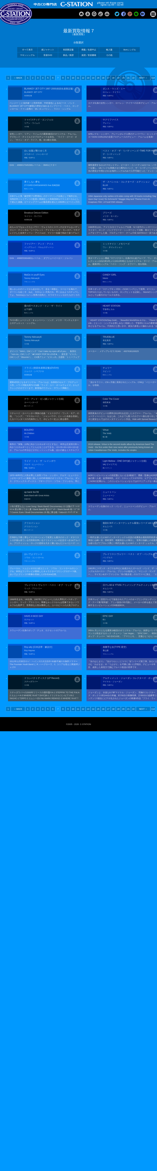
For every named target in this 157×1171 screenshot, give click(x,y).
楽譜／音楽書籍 (88, 55)
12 (83, 78)
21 (128, 78)
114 (153, 78)
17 (108, 78)
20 (123, 78)
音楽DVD (47, 55)
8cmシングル (129, 49)
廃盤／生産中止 (88, 49)
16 (103, 78)
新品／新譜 (68, 55)
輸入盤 (109, 49)
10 (73, 78)
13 (88, 78)
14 (93, 78)
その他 (109, 55)
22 (133, 78)
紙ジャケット (47, 49)
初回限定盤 (68, 49)
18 (113, 78)
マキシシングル (27, 55)
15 (98, 78)
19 (118, 78)
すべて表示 (27, 49)
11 (78, 78)
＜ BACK (18, 78)
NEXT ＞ (143, 78)
